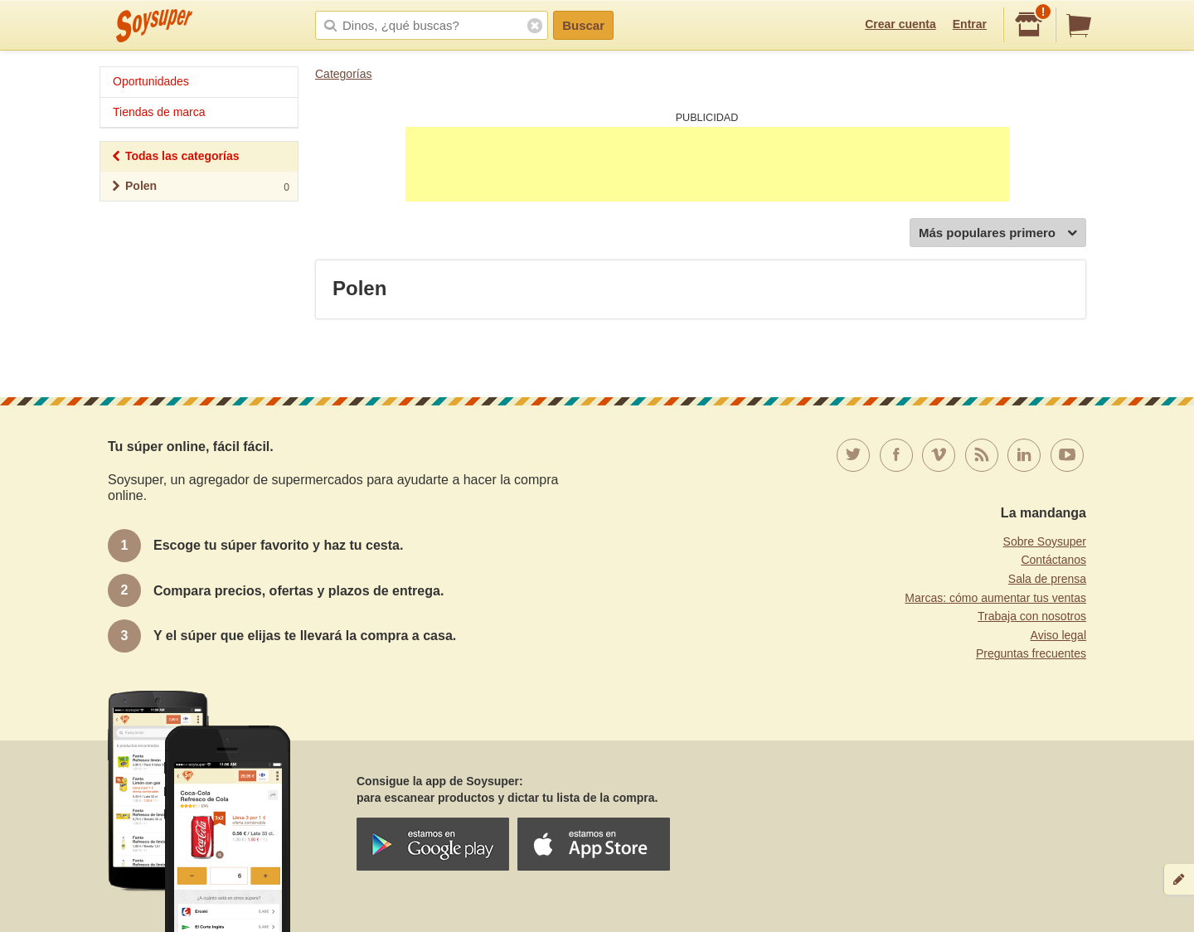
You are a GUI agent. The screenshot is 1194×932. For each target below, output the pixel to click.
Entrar (970, 24)
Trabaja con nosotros (1032, 616)
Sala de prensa (1047, 578)
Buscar (583, 25)
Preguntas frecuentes (1031, 653)
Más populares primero (998, 233)
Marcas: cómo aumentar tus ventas (995, 597)
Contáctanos (1053, 559)
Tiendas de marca (159, 112)
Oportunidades (151, 81)
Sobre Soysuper (1044, 541)
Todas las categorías (174, 158)
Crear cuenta (900, 24)
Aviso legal (1058, 635)
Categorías (343, 73)
